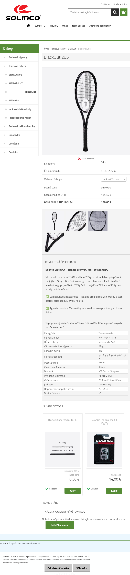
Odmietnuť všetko (54, 568)
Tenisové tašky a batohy (22, 126)
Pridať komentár (60, 525)
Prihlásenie (106, 4)
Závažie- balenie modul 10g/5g (104, 421)
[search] (115, 12)
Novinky (54, 25)
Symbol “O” (40, 25)
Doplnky (13, 152)
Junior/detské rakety (20, 109)
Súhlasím (80, 568)
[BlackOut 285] (86, 69)
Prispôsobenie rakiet (20, 118)
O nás (65, 25)
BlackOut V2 (15, 75)
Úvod (46, 48)
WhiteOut (14, 100)
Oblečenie (14, 144)
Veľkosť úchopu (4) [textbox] (113, 179)
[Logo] (23, 12)
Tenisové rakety (17, 66)
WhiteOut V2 (16, 83)
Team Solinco (78, 25)
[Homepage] (28, 25)
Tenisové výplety (18, 57)
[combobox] (113, 179)
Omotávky (14, 135)
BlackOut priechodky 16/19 (62, 420)
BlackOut (30, 92)
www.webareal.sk (31, 543)
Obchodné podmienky (100, 25)
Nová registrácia (120, 4)
